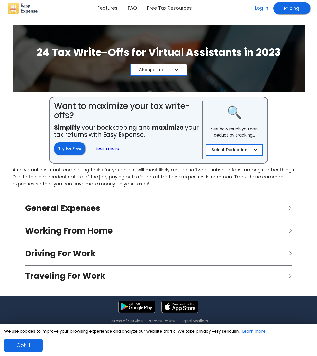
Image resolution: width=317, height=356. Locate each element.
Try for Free (69, 148)
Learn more (254, 331)
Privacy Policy (161, 321)
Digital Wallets (193, 321)
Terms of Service (126, 321)
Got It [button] (23, 345)
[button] (158, 69)
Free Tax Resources (169, 8)
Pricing (291, 8)
